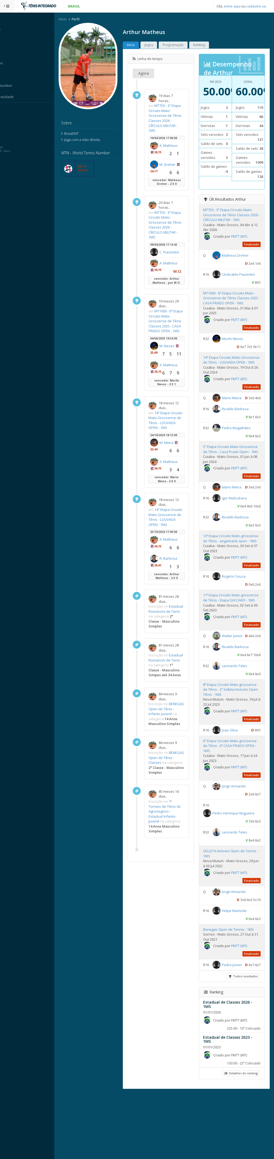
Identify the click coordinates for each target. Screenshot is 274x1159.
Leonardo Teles (239, 723)
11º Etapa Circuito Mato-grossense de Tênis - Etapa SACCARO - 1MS (230, 644)
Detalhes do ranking (240, 1138)
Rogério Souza (238, 620)
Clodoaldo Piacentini (233, 287)
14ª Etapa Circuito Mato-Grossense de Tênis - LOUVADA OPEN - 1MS (172, 440)
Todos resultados (242, 1042)
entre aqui (232, 6)
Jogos (159, 45)
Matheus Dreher (240, 260)
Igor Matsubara (239, 537)
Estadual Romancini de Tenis (170, 644)
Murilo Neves (237, 352)
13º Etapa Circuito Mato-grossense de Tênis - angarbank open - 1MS (227, 580)
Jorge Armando (239, 843)
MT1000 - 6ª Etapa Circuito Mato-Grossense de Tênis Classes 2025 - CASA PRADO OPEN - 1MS (173, 334)
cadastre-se (256, 6)
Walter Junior (237, 685)
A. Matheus (170, 152)
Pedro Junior (237, 1022)
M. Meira (177, 465)
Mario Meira (236, 416)
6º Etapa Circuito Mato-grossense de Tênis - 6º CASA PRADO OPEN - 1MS (231, 803)
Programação (183, 45)
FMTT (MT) (244, 241)
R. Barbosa (170, 593)
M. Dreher (169, 171)
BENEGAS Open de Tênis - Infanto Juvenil (174, 761)
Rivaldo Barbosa (240, 435)
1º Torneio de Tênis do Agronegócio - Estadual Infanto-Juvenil (173, 879)
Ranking (209, 45)
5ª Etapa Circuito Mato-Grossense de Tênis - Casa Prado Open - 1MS (230, 478)
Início (73, 19)
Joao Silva (234, 787)
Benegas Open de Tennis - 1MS (233, 986)
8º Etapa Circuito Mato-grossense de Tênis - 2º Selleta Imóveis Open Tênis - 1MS (233, 746)
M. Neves (177, 363)
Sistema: (9, 109)
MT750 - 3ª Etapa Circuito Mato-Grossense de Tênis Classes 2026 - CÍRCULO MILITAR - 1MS (173, 118)
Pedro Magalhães (241, 454)
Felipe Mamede (239, 968)
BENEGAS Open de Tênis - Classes (174, 818)
